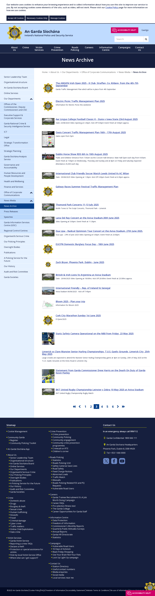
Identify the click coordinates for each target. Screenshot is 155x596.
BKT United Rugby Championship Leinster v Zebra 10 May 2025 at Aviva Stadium (100, 389)
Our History (15, 486)
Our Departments (70, 72)
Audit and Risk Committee (22, 489)
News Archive (139, 72)
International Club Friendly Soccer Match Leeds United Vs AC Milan (92, 173)
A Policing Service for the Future (25, 483)
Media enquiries (60, 572)
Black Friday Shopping (63, 551)
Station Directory (61, 566)
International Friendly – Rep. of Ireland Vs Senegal (83, 287)
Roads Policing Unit (62, 463)
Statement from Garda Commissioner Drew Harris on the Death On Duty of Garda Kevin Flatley (100, 371)
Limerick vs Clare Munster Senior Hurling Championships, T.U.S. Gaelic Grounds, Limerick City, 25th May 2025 (96, 353)
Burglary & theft (17, 506)
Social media (58, 574)
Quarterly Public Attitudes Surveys (68, 528)
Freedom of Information (64, 523)
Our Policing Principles (20, 474)
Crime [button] (25, 47)
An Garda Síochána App (19, 449)
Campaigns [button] (124, 47)
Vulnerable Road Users (63, 488)
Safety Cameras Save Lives (65, 466)
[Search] (129, 39)
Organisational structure (21, 460)
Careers (53, 494)
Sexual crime (16, 509)
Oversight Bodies (18, 477)
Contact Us (55, 563)
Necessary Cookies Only (37, 18)
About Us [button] (14, 48)
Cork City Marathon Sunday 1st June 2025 (78, 315)
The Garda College (61, 508)
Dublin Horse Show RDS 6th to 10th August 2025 (82, 154)
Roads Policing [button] (75, 48)
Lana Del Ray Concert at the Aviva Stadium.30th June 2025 (87, 217)
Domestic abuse (17, 500)
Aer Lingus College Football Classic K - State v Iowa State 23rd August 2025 (97, 119)
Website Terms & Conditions (97, 590)
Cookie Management (17, 431)
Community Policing (62, 437)
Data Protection (60, 520)
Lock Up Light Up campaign (65, 557)
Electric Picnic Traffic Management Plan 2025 (80, 101)
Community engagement (64, 440)
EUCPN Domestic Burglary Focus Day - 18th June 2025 (85, 244)
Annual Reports (60, 531)
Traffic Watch (59, 477)
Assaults (14, 515)
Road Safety (58, 468)
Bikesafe (57, 480)
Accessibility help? (127, 30)
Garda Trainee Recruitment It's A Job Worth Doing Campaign (70, 499)
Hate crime (15, 532)
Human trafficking (18, 512)
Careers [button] (89, 47)
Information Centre (59, 517)
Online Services (17, 466)
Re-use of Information (119, 590)
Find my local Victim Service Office (25, 555)
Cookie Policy (111, 7)
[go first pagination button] (74, 406)
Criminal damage (18, 520)
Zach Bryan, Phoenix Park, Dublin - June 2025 (80, 262)
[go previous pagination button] (80, 406)
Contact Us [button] (139, 48)
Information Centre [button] (105, 48)
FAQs (42, 590)
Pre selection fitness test (64, 506)
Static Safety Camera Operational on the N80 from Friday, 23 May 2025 (95, 333)
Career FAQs (58, 503)
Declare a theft (17, 546)
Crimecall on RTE (60, 448)
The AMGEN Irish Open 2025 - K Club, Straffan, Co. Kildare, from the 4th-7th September (97, 84)
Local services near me (63, 577)
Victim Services (14, 538)
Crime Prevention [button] (57, 48)
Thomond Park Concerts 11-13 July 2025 (77, 204)
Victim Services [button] (39, 48)
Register (14, 440)
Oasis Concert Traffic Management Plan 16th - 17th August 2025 (91, 132)
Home (45, 72)
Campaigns (55, 543)
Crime (10, 497)
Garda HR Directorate (63, 534)
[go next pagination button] (118, 406)
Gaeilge (145, 30)
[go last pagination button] (123, 406)
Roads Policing (57, 457)
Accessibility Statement (75, 590)
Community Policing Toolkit (23, 443)
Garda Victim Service (19, 540)
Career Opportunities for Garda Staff (70, 511)
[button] (31, 99)
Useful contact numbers (64, 569)
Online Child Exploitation (21, 529)
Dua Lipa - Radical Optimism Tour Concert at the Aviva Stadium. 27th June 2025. (99, 231)
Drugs (13, 503)
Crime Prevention (58, 431)
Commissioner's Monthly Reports (68, 526)
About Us (54, 72)
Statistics (57, 460)
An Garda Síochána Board (22, 463)
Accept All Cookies (16, 18)
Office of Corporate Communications (98, 72)
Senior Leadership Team (21, 457)
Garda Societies (17, 492)
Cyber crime (15, 523)
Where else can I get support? (24, 557)
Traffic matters (17, 526)
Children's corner (61, 451)
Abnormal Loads (60, 474)
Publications (16, 480)
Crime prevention (61, 434)
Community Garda (16, 437)
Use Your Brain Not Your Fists (67, 554)
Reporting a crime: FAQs (21, 543)
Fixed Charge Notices (62, 471)
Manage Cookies (58, 18)
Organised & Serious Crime (22, 472)
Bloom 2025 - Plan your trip (70, 301)
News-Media (124, 72)
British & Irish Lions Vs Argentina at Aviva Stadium (83, 274)
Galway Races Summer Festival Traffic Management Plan (87, 186)
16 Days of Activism (62, 549)
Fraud (13, 517)
